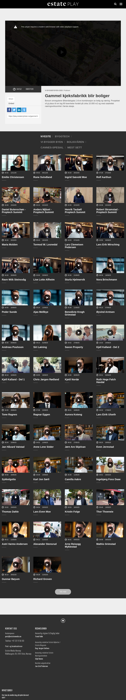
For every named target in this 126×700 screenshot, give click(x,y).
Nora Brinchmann (106, 279)
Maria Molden (10, 244)
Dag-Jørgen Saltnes (42, 648)
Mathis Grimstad (106, 544)
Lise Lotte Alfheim (44, 279)
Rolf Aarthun (103, 177)
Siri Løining (40, 347)
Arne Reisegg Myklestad (73, 545)
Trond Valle (39, 636)
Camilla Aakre (73, 479)
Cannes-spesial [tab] (52, 147)
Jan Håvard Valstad (13, 446)
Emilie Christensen (13, 177)
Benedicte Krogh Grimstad (75, 313)
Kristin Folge (72, 511)
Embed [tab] (11, 103)
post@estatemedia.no (13, 636)
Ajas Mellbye (40, 312)
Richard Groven (42, 579)
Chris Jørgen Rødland (46, 379)
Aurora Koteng (73, 414)
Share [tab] (11, 99)
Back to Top (63, 621)
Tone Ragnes (9, 414)
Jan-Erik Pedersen (41, 666)
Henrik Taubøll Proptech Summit (75, 211)
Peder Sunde (9, 312)
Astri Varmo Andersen (15, 544)
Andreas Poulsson (13, 347)
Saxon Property (74, 347)
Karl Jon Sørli (41, 479)
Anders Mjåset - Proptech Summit (43, 211)
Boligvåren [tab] (75, 141)
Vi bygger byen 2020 (54, 90)
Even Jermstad (105, 446)
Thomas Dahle (10, 511)
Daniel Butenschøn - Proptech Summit (14, 211)
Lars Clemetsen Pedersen (74, 246)
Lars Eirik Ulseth (106, 414)
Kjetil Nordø (72, 379)
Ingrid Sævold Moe (76, 177)
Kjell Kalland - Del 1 (13, 379)
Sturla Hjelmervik (75, 279)
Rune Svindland (42, 177)
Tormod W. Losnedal (45, 244)
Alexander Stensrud (45, 544)
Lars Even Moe (42, 511)
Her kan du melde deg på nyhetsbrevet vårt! (15, 696)
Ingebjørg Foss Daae (108, 479)
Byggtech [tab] (62, 136)
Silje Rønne (39, 658)
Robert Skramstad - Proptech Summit (107, 211)
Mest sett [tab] (74, 147)
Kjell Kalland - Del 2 (107, 347)
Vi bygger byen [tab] (52, 141)
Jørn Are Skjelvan (75, 446)
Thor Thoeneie (104, 511)
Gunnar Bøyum (11, 579)
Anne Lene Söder (43, 446)
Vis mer (63, 592)
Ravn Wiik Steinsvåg (14, 279)
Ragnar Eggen (41, 414)
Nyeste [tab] (46, 136)
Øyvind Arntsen (105, 312)
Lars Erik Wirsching (107, 244)
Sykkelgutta (9, 479)
